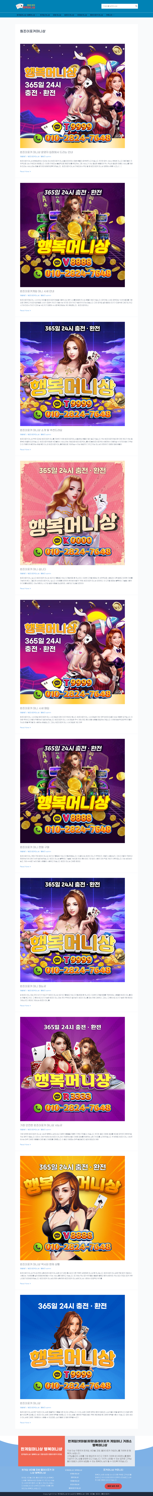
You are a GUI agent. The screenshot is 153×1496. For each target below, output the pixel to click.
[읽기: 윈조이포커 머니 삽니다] (72, 513)
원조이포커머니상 (34, 156)
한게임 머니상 (45, 15)
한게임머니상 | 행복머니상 (27, 15)
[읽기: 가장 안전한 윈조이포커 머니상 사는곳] (72, 1069)
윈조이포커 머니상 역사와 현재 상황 (40, 1264)
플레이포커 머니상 (96, 15)
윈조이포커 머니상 (30, 1403)
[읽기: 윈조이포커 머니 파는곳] (72, 930)
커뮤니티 (110, 15)
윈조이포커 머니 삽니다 (33, 569)
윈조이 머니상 (69, 15)
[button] (36, 15)
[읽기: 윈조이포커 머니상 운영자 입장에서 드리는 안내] (72, 96)
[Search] (136, 6)
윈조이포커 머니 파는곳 (33, 986)
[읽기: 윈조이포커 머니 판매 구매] (72, 791)
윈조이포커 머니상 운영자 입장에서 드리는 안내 (47, 152)
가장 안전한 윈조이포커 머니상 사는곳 (42, 1125)
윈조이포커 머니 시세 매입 (35, 708)
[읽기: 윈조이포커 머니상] (72, 1347)
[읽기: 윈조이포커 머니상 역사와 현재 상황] (72, 1208)
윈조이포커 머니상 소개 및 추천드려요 (42, 430)
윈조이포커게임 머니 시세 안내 (37, 291)
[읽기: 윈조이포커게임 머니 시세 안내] (72, 235)
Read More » (26, 171)
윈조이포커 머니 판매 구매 (35, 847)
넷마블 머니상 (82, 15)
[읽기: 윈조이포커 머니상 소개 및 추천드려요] (72, 374)
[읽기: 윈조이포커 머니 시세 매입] (72, 652)
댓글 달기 (23, 156)
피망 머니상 (57, 15)
